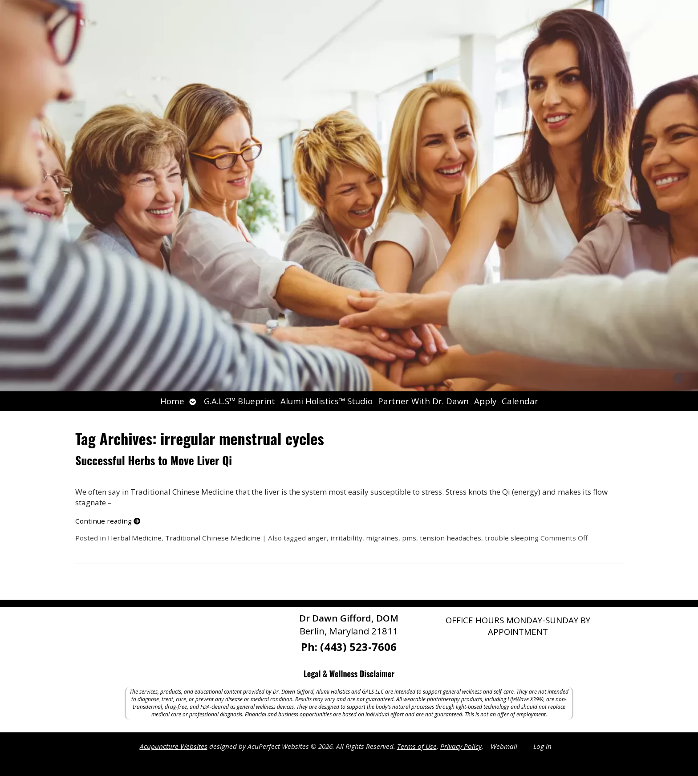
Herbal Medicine (135, 537)
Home (172, 400)
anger (317, 537)
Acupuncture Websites (173, 746)
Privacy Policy (461, 746)
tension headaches (450, 537)
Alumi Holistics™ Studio (326, 400)
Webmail (504, 746)
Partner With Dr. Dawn (423, 400)
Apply (485, 400)
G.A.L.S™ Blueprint (239, 400)
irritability (346, 537)
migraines (382, 537)
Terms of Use (417, 746)
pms (409, 537)
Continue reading (107, 520)
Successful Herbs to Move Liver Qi (153, 460)
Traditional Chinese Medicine (212, 537)
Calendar (520, 400)
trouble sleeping (512, 537)
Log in (542, 746)
